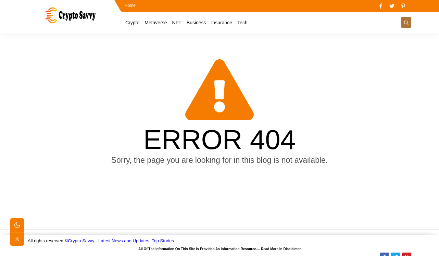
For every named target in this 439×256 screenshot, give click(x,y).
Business (196, 22)
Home (130, 5)
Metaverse (156, 22)
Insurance (221, 22)
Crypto (132, 22)
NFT (176, 22)
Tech (242, 22)
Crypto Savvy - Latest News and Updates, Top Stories (121, 240)
